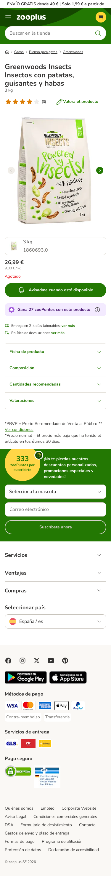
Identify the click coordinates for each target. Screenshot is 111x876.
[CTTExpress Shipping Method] (28, 744)
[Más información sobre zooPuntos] (97, 309)
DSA (9, 825)
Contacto (87, 825)
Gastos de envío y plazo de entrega (37, 833)
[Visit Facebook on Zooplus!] (8, 660)
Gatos (19, 51)
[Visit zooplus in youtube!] (50, 660)
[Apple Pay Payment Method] (61, 706)
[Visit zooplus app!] (26, 682)
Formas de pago (20, 841)
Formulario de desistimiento (46, 825)
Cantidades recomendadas (55, 384)
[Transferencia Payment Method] (57, 717)
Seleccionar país (25, 607)
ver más (68, 325)
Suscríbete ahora (55, 527)
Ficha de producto (55, 351)
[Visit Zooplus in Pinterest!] (65, 660)
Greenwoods (73, 51)
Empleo (47, 808)
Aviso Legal (15, 816)
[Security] (18, 772)
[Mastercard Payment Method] (28, 706)
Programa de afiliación (62, 841)
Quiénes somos (19, 808)
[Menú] (8, 17)
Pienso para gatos (43, 51)
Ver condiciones (19, 429)
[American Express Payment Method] (45, 706)
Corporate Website (79, 808)
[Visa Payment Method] (12, 706)
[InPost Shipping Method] (45, 744)
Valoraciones (55, 400)
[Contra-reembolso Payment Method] (23, 717)
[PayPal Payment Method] (78, 706)
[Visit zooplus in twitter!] (36, 660)
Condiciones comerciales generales (65, 816)
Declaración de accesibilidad (73, 850)
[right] (99, 170)
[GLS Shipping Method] (12, 744)
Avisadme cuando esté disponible (55, 290)
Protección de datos (23, 850)
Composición (55, 368)
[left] (11, 170)
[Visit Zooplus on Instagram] (22, 660)
